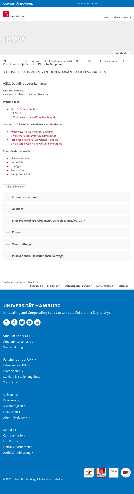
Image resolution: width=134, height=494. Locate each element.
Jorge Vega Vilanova (22, 139)
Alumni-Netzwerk (15, 417)
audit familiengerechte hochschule (89, 473)
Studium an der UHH (17, 336)
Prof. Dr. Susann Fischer (24, 109)
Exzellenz (9, 400)
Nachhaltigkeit (13, 406)
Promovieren (12, 371)
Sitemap (123, 286)
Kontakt (8, 430)
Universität (10, 395)
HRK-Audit (112, 471)
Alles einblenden (15, 186)
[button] (121, 3)
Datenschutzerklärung (77, 286)
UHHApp (9, 441)
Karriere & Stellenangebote (21, 377)
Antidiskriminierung (17, 453)
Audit (99, 469)
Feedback (35, 286)
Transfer (9, 382)
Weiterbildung (13, 347)
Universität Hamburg (18, 3)
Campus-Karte (13, 435)
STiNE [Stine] (95, 3)
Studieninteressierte (17, 342)
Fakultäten (10, 412)
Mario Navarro (19, 132)
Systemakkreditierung (126, 469)
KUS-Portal (83, 3)
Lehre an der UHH (15, 365)
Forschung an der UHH (18, 359)
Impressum (52, 286)
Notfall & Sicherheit (16, 447)
